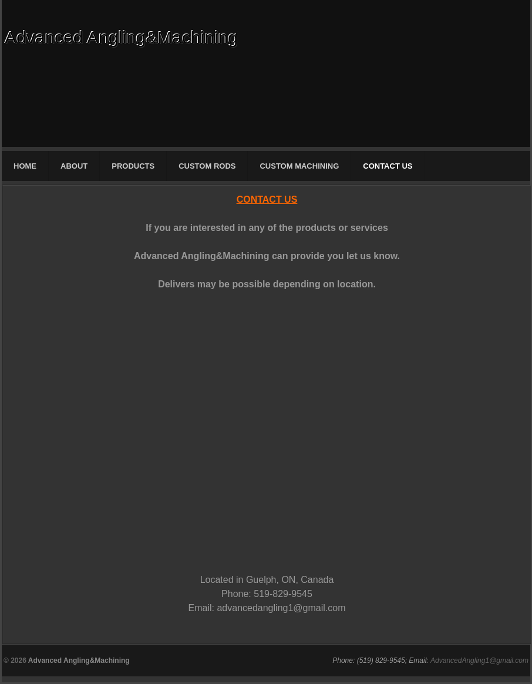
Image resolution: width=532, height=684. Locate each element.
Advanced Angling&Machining (121, 37)
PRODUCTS (133, 166)
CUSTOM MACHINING (299, 166)
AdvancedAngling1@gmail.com (479, 660)
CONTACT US (387, 166)
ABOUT (73, 166)
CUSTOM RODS (207, 166)
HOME (25, 166)
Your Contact (184, 416)
